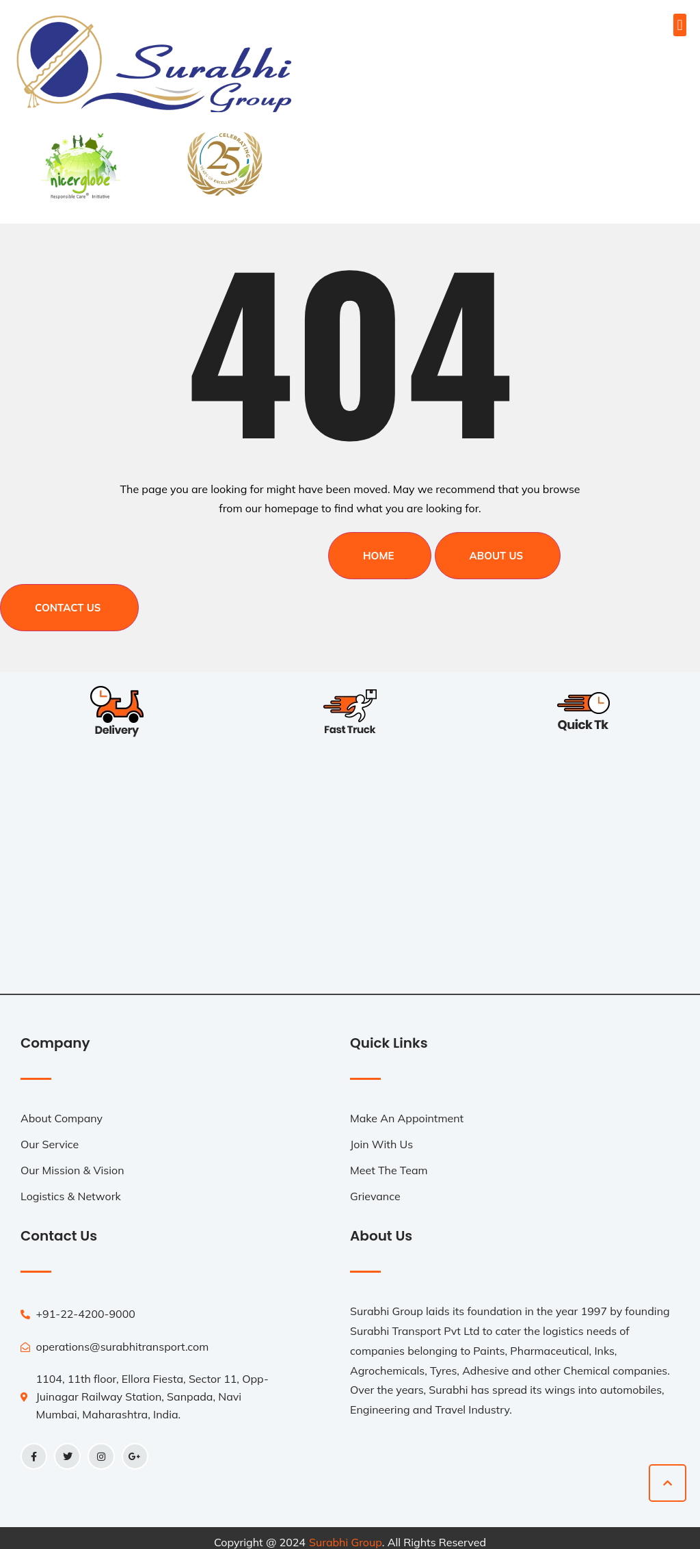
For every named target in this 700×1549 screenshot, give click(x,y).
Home (378, 551)
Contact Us (68, 598)
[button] (679, 25)
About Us (497, 551)
